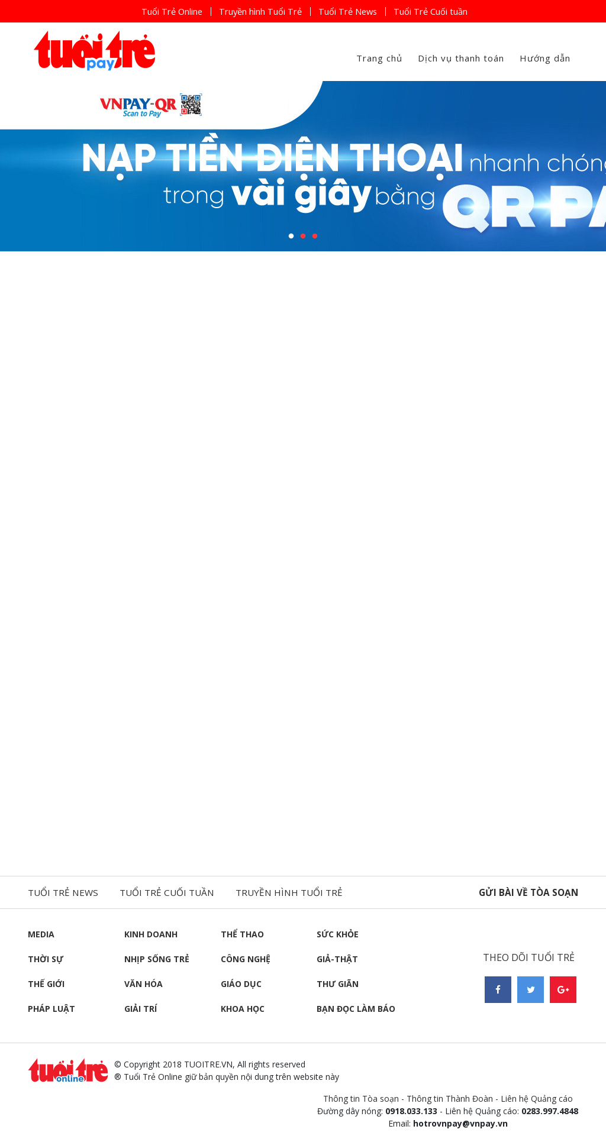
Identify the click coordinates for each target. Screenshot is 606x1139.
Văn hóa (143, 983)
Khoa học (243, 1008)
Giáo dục (241, 983)
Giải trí (140, 1008)
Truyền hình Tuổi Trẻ (256, 11)
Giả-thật (337, 959)
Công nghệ (245, 959)
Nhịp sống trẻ (156, 959)
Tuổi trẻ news (64, 892)
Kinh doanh (151, 934)
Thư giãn (338, 983)
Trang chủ (379, 58)
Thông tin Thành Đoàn (450, 1098)
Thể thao (242, 934)
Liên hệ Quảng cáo (537, 1098)
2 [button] (303, 236)
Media (41, 934)
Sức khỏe (338, 934)
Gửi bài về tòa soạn (527, 892)
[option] (303, 166)
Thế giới (46, 983)
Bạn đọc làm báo (356, 1008)
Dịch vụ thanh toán (461, 58)
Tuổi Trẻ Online (156, 11)
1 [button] (291, 236)
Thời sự (45, 959)
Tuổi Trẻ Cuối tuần (446, 11)
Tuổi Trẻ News (354, 11)
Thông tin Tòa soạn (361, 1098)
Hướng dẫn (545, 58)
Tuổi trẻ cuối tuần (172, 892)
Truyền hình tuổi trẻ (298, 892)
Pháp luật (51, 1008)
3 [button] (315, 236)
